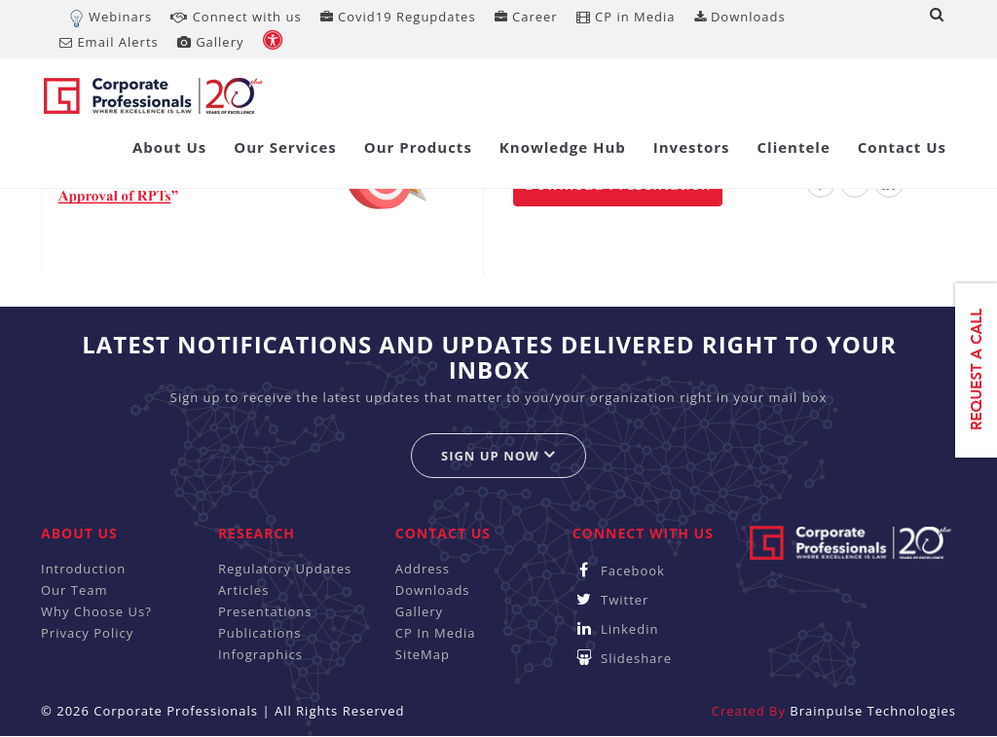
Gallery (210, 42)
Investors (691, 147)
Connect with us (235, 16)
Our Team (74, 590)
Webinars (120, 16)
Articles (243, 590)
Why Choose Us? (96, 611)
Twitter (610, 599)
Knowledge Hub (562, 147)
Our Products (418, 147)
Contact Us (902, 147)
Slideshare (622, 658)
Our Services (285, 147)
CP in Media (626, 16)
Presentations (265, 611)
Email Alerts (109, 42)
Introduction (83, 568)
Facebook (618, 570)
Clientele (794, 147)
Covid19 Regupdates (398, 16)
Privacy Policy (87, 633)
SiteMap (422, 654)
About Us (169, 147)
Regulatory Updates (284, 568)
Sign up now (498, 455)
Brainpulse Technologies (873, 710)
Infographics (260, 654)
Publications (260, 633)
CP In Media (435, 633)
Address (422, 568)
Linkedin (615, 629)
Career (526, 16)
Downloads (740, 16)
